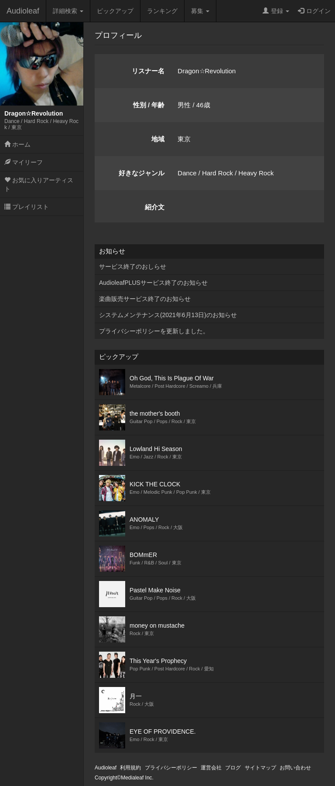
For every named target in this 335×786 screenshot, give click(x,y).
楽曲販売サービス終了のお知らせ (145, 298)
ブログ (233, 768)
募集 (200, 10)
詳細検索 (68, 10)
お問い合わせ (295, 768)
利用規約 (130, 768)
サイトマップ (260, 768)
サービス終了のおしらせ (132, 266)
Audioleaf (23, 11)
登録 (276, 10)
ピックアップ (115, 10)
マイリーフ (23, 162)
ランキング (162, 10)
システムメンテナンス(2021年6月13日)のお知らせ (168, 314)
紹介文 (154, 207)
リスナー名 (148, 71)
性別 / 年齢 (149, 105)
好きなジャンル (141, 173)
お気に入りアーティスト (38, 184)
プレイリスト (26, 206)
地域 (157, 139)
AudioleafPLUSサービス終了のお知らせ (153, 282)
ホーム (17, 144)
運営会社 (211, 768)
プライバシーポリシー (171, 768)
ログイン (314, 10)
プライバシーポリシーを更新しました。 (154, 331)
